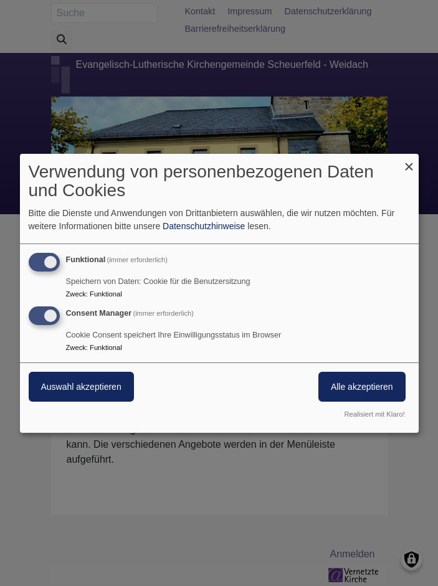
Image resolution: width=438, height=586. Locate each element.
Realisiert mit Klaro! (375, 414)
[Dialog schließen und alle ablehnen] (409, 161)
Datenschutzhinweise (204, 226)
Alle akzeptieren (362, 387)
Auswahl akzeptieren (81, 387)
